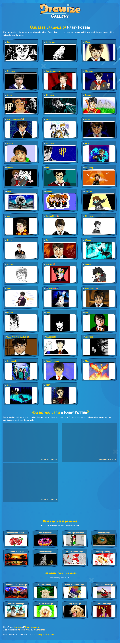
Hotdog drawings (103, 552)
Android (21, 630)
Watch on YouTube (49, 459)
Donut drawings (45, 533)
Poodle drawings (45, 604)
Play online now (32, 627)
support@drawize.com (44, 634)
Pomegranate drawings (16, 533)
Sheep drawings (45, 585)
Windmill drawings (16, 604)
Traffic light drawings (74, 533)
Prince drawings (104, 604)
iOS (27, 630)
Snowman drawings (74, 552)
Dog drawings (75, 604)
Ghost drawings (45, 552)
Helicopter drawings (104, 585)
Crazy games (39, 630)
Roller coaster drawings (16, 585)
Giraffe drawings (16, 552)
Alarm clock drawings (74, 585)
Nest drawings (104, 533)
